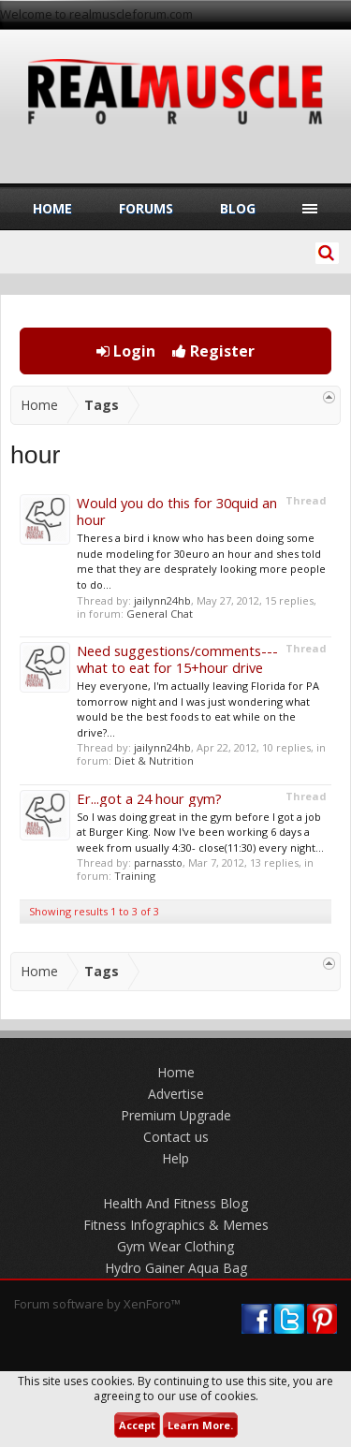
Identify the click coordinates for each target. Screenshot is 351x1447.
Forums (146, 208)
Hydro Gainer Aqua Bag (176, 1268)
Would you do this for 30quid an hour (177, 511)
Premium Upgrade (176, 1115)
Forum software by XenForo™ (97, 1303)
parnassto (158, 862)
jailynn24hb (162, 600)
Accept (137, 1425)
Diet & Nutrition (154, 760)
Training (134, 876)
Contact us (176, 1137)
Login (125, 351)
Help (175, 1158)
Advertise (176, 1094)
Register (213, 351)
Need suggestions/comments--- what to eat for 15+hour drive (177, 659)
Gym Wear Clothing (175, 1246)
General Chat (159, 614)
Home (52, 208)
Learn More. (200, 1425)
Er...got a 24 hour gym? (149, 798)
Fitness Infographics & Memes (176, 1225)
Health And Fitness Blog (175, 1203)
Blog (238, 208)
